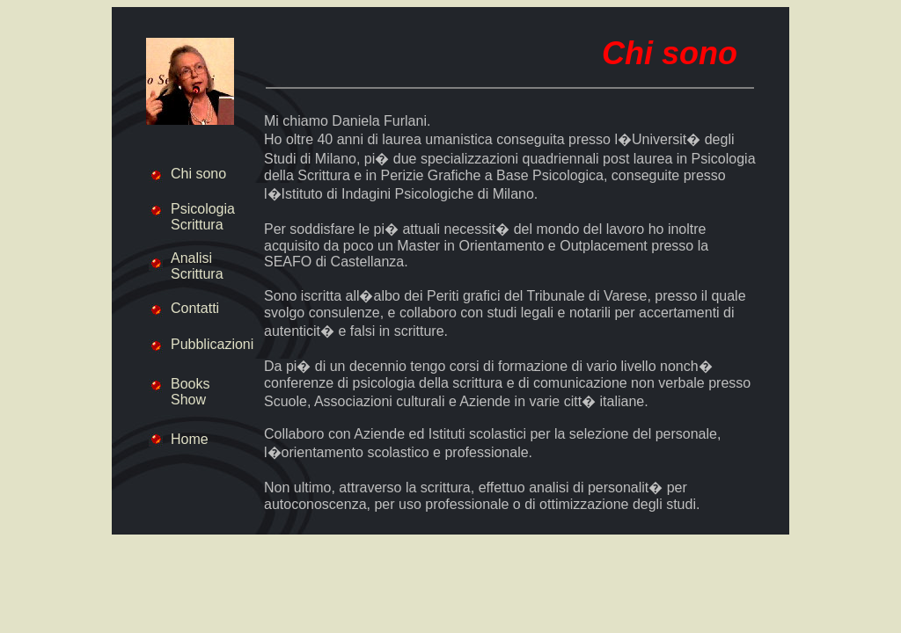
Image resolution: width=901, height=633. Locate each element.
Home (190, 439)
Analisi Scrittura (197, 266)
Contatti (195, 308)
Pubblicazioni (212, 344)
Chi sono (198, 173)
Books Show (190, 391)
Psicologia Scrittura (203, 216)
